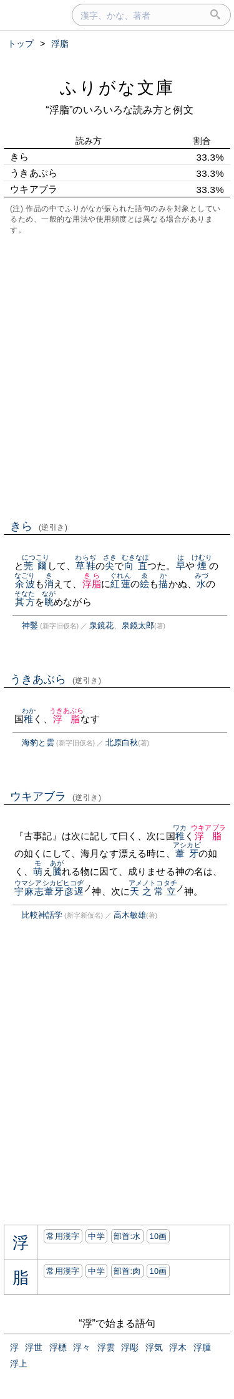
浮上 (18, 1363)
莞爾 (36, 565)
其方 (24, 601)
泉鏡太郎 (138, 625)
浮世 (33, 1347)
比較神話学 (42, 915)
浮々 (81, 1347)
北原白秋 (121, 742)
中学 (96, 1236)
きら (39, 526)
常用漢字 (62, 1236)
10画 (158, 1236)
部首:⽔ (127, 1236)
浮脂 (91, 583)
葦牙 (187, 853)
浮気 (154, 1347)
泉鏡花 (101, 625)
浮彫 (130, 1347)
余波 (24, 583)
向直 (136, 565)
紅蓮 (120, 583)
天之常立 (153, 891)
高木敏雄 (130, 915)
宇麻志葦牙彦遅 (49, 891)
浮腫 (202, 1347)
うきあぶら (56, 679)
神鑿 (30, 625)
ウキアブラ (56, 796)
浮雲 (106, 1347)
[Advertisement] (117, 375)
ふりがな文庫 (117, 87)
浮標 (58, 1347)
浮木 (178, 1347)
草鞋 (85, 565)
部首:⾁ (127, 1271)
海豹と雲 (38, 742)
